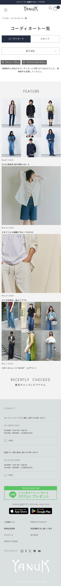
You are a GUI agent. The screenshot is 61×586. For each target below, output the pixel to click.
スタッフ (44, 39)
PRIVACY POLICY (39, 522)
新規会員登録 (9, 529)
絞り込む (30, 51)
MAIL (11, 441)
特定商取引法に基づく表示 (41, 529)
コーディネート (16, 39)
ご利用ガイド (9, 522)
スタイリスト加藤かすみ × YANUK (30, 2)
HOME (5, 18)
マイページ (8, 535)
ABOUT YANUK (11, 542)
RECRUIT (34, 535)
